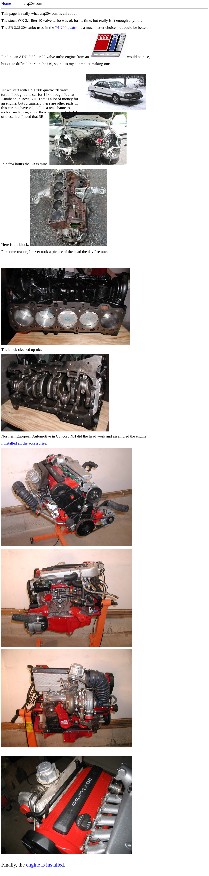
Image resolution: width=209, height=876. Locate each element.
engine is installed (45, 865)
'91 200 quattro (67, 27)
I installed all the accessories (23, 443)
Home (6, 3)
